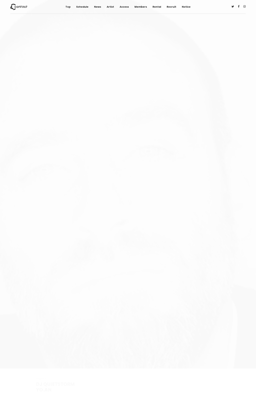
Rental (157, 6)
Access (124, 6)
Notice (186, 6)
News (97, 6)
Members (140, 6)
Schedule (82, 6)
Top (68, 6)
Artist (110, 6)
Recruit (171, 6)
